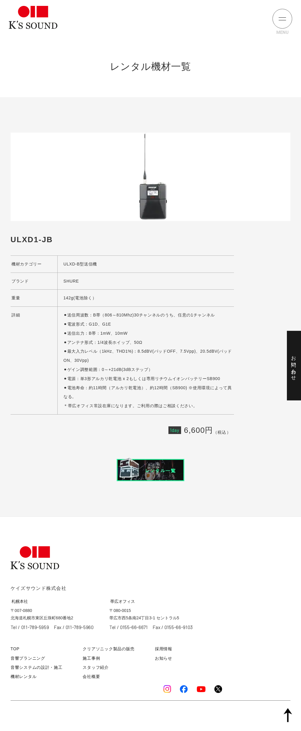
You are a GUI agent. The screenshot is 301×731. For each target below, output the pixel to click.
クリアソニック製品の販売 (107, 648)
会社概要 (91, 675)
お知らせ (164, 657)
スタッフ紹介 (95, 666)
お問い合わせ (293, 365)
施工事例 (91, 657)
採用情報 (164, 648)
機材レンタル (23, 675)
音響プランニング (27, 657)
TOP (15, 648)
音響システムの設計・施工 (35, 666)
